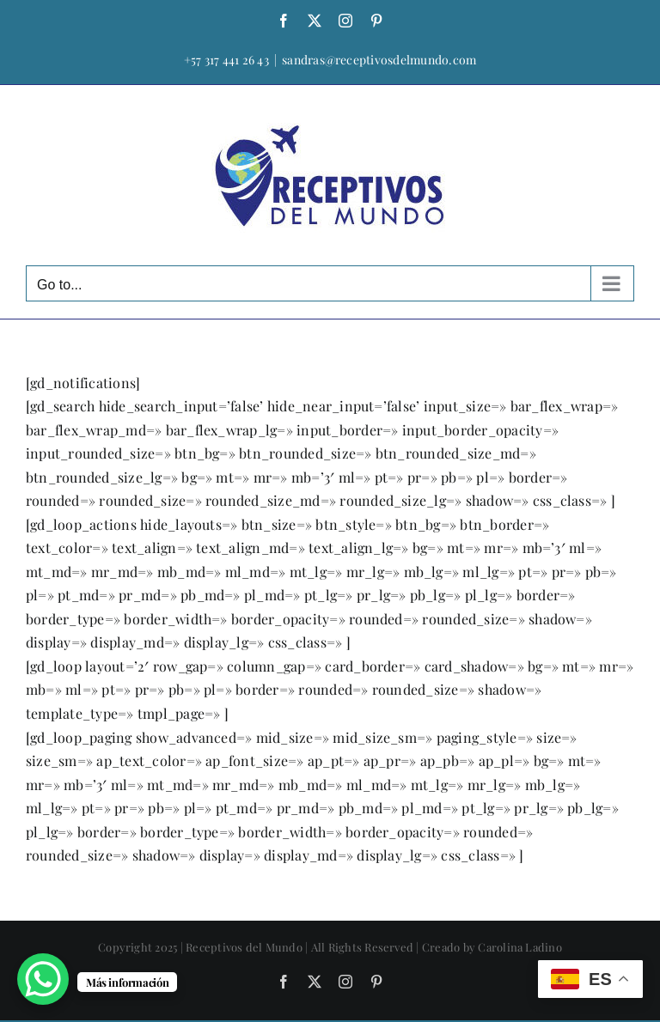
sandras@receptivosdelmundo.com (379, 60)
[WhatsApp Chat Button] (43, 979)
